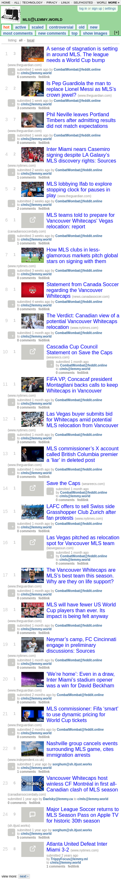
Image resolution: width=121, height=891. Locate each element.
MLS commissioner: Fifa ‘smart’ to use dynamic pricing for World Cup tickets (82, 714)
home (6, 2)
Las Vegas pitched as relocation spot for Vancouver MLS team (82, 540)
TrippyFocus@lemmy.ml (69, 859)
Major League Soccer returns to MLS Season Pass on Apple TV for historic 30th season (82, 815)
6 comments (26, 77)
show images (95, 33)
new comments (52, 33)
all (16, 2)
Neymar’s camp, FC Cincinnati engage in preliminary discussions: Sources (81, 645)
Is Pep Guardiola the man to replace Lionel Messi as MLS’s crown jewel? (81, 89)
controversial (61, 27)
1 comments (26, 177)
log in (83, 8)
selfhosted (83, 2)
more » (113, 2)
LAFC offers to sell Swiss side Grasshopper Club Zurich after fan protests (81, 512)
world (102, 2)
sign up (97, 8)
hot (7, 27)
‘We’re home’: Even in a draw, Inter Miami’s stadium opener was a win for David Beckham (80, 679)
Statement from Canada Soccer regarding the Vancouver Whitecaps (82, 290)
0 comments (26, 143)
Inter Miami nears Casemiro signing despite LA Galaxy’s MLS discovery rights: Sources (81, 154)
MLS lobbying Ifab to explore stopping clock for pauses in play (79, 189)
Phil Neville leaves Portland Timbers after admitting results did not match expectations (81, 120)
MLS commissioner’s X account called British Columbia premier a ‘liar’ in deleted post (82, 454)
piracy (51, 2)
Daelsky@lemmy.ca (58, 799)
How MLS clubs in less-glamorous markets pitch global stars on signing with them (82, 255)
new (93, 27)
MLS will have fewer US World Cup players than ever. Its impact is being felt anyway (81, 610)
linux (65, 2)
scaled (38, 27)
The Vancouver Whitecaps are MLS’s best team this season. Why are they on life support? (81, 575)
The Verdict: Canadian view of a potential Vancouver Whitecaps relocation (82, 321)
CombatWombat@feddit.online (77, 69)
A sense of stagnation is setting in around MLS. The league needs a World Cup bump (82, 54)
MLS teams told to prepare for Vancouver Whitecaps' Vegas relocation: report (80, 220)
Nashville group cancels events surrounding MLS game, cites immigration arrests (82, 749)
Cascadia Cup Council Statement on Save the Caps (79, 349)
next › (24, 876)
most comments (18, 33)
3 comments (26, 108)
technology (32, 2)
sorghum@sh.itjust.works (72, 764)
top (75, 33)
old (82, 27)
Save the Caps (64, 483)
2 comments (26, 208)
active (20, 27)
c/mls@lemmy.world (36, 73)
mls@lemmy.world (42, 19)
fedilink (44, 77)
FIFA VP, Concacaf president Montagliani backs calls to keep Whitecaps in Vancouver (82, 384)
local (31, 40)
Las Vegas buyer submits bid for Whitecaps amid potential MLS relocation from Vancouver (82, 419)
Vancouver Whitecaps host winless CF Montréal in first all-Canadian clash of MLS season (82, 783)
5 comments (26, 837)
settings (110, 8)
